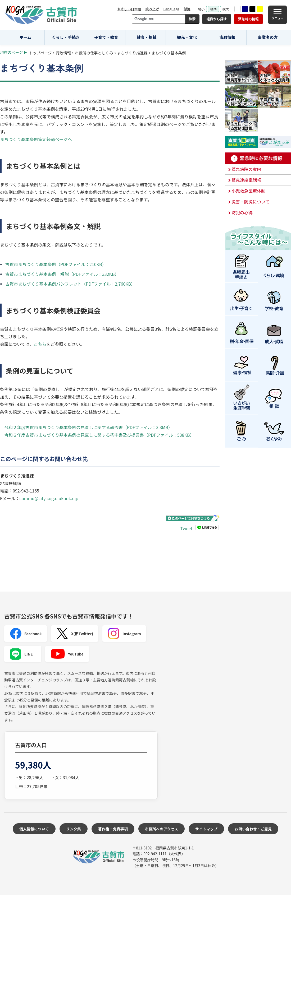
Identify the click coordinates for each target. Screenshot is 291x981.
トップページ (40, 52)
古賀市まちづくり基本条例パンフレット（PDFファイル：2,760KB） (70, 284)
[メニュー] (277, 15)
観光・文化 (187, 37)
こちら (40, 344)
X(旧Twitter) (74, 633)
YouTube (67, 654)
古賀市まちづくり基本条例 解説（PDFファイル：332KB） (62, 274)
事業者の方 (268, 37)
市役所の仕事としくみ (94, 52)
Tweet (186, 528)
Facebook (26, 633)
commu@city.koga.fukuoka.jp (48, 498)
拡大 (225, 9)
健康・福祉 (147, 37)
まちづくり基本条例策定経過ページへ (36, 139)
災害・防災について (250, 201)
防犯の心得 (242, 212)
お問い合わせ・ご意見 (253, 828)
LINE (21, 654)
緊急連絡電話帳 (246, 180)
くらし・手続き (66, 37)
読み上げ (152, 8)
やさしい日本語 (129, 8)
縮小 (201, 9)
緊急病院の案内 (246, 169)
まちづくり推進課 (132, 52)
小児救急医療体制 (248, 191)
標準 (213, 9)
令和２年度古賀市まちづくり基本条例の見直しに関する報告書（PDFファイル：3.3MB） (88, 427)
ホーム (25, 37)
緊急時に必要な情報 (258, 158)
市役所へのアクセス (161, 828)
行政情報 (63, 52)
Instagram (124, 633)
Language (171, 8)
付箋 (187, 8)
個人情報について (34, 828)
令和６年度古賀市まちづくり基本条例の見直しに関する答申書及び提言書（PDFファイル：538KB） (99, 435)
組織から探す (216, 18)
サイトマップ (206, 828)
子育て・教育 (106, 37)
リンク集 (73, 828)
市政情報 (227, 37)
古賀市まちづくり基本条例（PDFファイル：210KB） (55, 264)
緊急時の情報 (248, 18)
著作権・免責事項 (113, 828)
